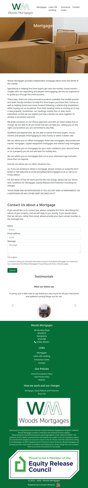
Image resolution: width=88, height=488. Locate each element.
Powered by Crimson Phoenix (41, 484)
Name (10, 226)
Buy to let (42, 394)
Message (11, 241)
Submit (12, 270)
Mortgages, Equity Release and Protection (42, 390)
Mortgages (42, 7)
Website (41, 380)
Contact (76, 7)
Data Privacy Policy (41, 377)
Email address (13, 233)
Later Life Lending (53, 8)
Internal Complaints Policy (41, 374)
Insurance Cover (65, 8)
